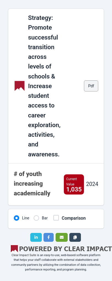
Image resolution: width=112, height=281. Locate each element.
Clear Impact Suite (24, 255)
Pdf (91, 86)
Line (25, 218)
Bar (45, 218)
